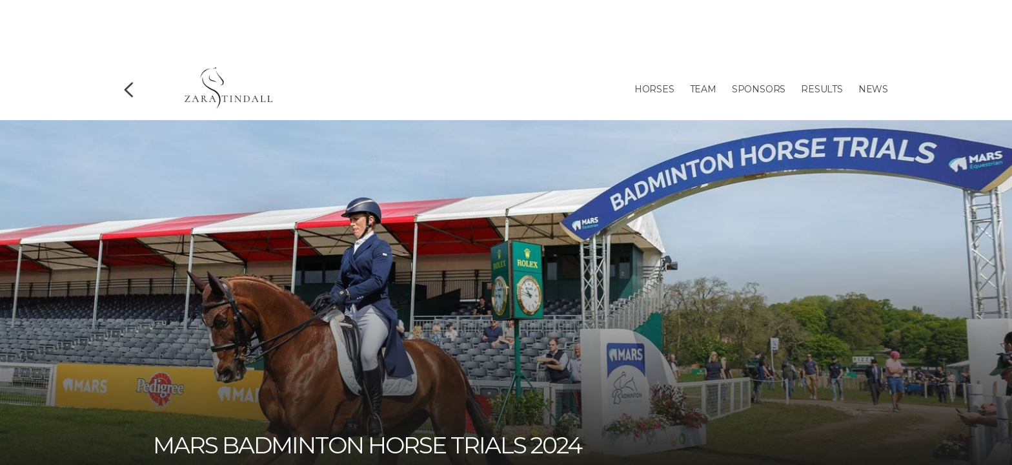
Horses (654, 89)
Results (822, 89)
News (873, 89)
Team (703, 89)
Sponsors (758, 89)
